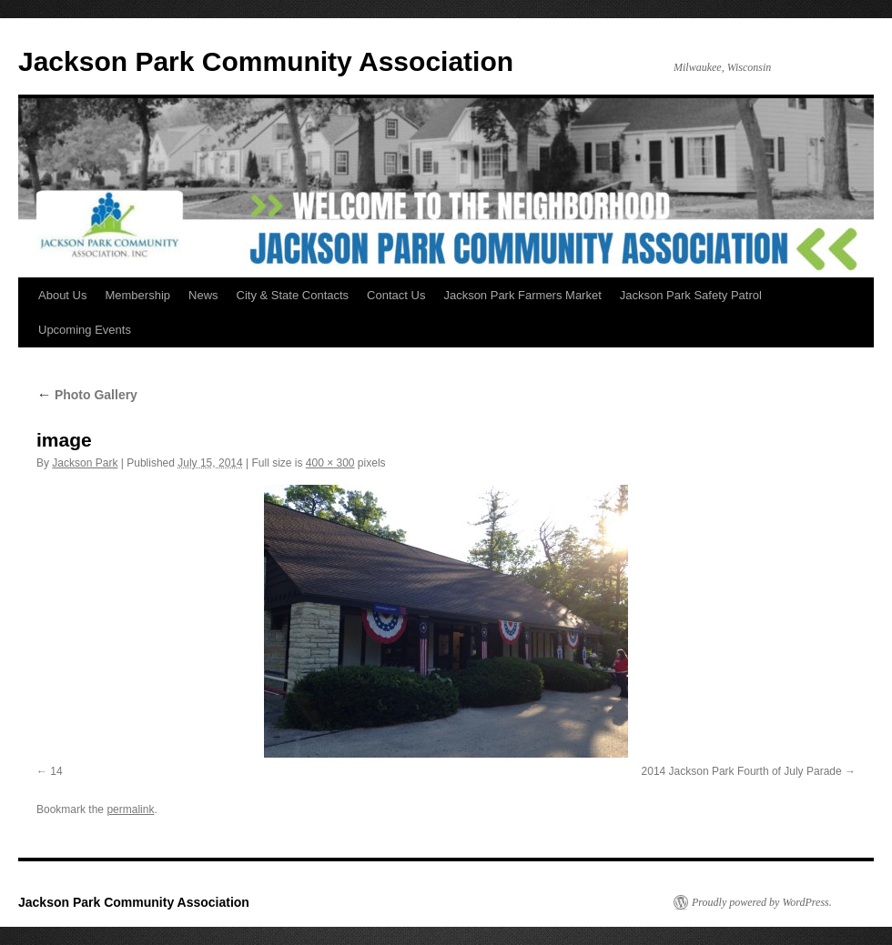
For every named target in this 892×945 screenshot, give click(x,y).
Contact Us (396, 295)
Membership (137, 295)
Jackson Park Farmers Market (522, 295)
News (203, 295)
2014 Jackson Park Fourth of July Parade (742, 771)
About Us (62, 295)
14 (56, 771)
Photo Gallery (86, 394)
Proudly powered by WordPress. (762, 902)
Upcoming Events (84, 330)
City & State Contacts (293, 295)
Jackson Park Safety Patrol (691, 295)
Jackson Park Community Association (265, 61)
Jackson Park (84, 463)
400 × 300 (330, 463)
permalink (130, 809)
